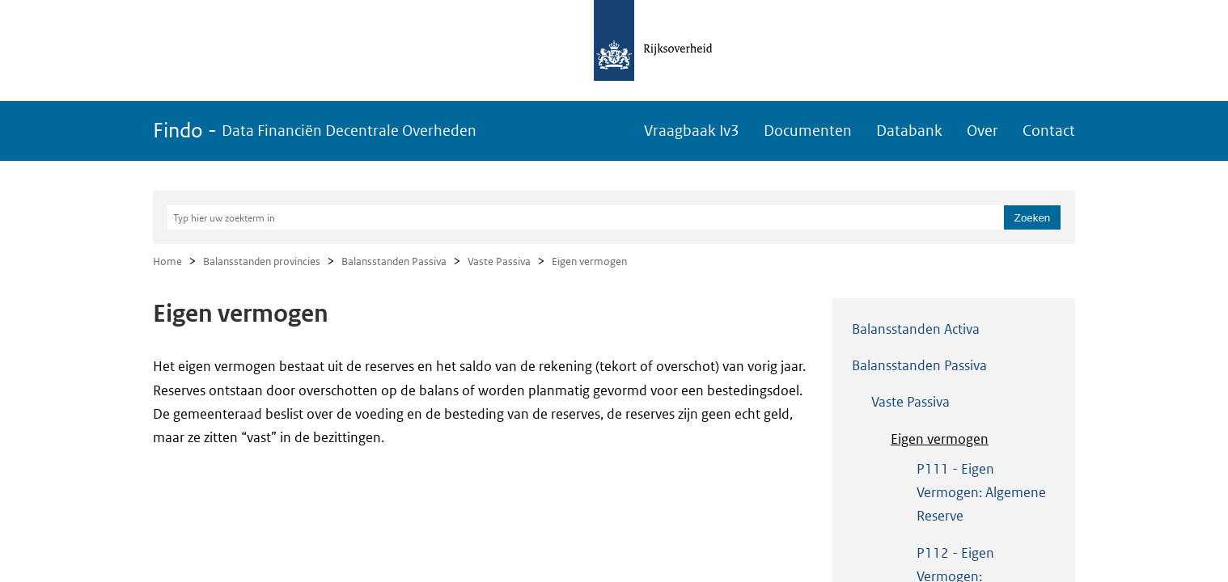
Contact (1049, 130)
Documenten (808, 130)
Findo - (314, 130)
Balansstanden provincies (261, 261)
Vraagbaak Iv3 (691, 130)
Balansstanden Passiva (394, 261)
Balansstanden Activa (916, 329)
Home (167, 261)
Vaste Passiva (499, 261)
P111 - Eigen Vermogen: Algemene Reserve (981, 492)
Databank (909, 130)
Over (982, 130)
